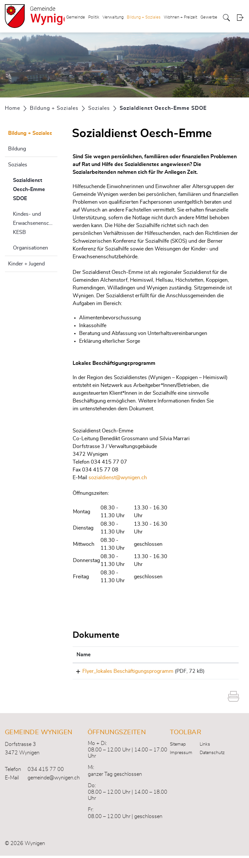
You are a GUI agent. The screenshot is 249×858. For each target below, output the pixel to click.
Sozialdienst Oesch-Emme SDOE (35, 189)
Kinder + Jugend (26, 263)
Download (221, 672)
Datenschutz (212, 755)
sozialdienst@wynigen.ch (118, 477)
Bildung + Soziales (143, 17)
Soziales (17, 164)
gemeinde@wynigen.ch (54, 780)
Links (205, 746)
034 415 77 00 (46, 771)
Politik (93, 17)
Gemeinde (75, 17)
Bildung (17, 148)
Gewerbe (208, 17)
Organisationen (30, 247)
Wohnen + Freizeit (180, 17)
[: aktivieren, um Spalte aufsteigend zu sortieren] (221, 655)
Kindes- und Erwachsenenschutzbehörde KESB (35, 223)
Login (240, 18)
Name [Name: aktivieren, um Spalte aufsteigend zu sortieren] (84, 654)
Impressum (181, 755)
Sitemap (178, 746)
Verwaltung (113, 17)
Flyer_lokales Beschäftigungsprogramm (122, 671)
